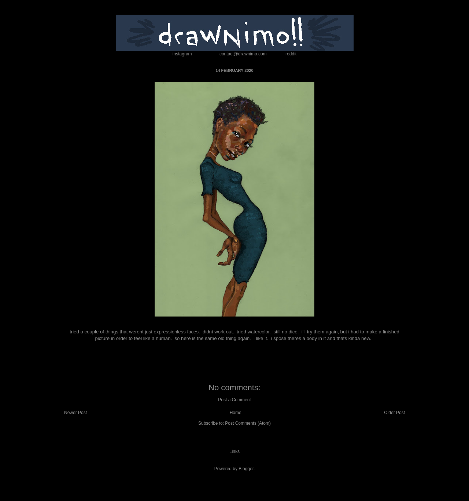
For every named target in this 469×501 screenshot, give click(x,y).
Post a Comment (234, 399)
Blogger (246, 468)
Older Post (394, 412)
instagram (182, 53)
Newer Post (75, 412)
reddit (290, 53)
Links (234, 451)
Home (235, 412)
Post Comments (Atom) (248, 423)
